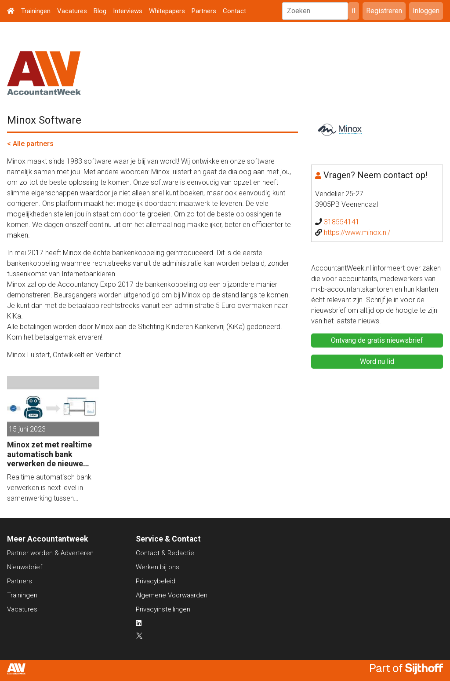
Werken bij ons (157, 567)
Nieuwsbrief (24, 567)
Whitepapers (167, 11)
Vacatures (72, 11)
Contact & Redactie (165, 553)
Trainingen (36, 11)
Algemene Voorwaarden (171, 595)
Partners (204, 11)
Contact (234, 11)
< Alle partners (30, 143)
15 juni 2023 (27, 429)
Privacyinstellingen (163, 609)
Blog (100, 11)
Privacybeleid (155, 581)
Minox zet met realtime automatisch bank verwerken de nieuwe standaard (49, 454)
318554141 (341, 222)
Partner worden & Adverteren (50, 553)
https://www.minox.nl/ (357, 232)
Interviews (127, 11)
